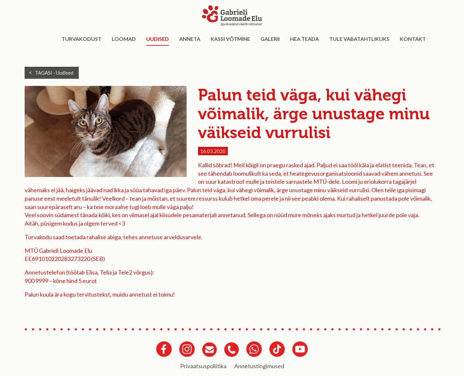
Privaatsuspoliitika (203, 366)
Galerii (270, 39)
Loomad (124, 39)
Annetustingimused (259, 366)
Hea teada (304, 39)
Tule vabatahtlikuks (359, 39)
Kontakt (413, 39)
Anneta (189, 39)
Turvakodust (81, 39)
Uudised (157, 39)
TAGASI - (54, 73)
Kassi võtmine (230, 39)
